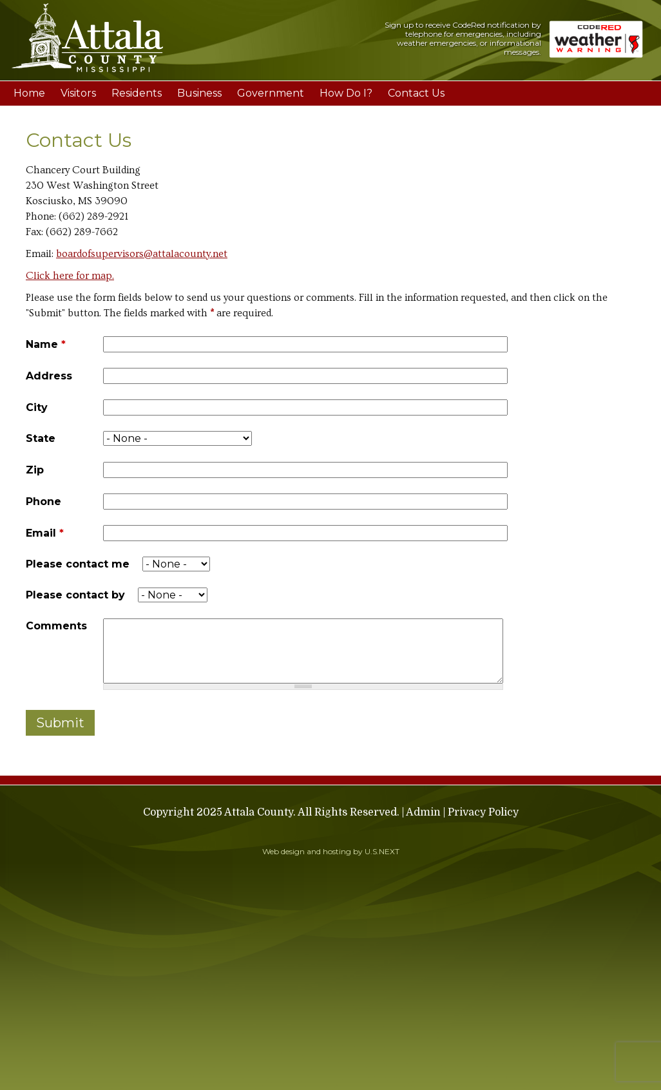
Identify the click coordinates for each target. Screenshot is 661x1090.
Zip (35, 470)
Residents (136, 93)
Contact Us (416, 93)
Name (46, 344)
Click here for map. (70, 276)
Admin (423, 812)
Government (270, 93)
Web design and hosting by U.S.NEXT (330, 851)
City (37, 407)
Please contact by (75, 595)
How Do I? (346, 93)
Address (49, 376)
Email (45, 533)
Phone (43, 501)
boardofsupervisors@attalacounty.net (141, 254)
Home (29, 93)
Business (199, 93)
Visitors (78, 93)
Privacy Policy (483, 812)
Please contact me (77, 564)
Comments (56, 626)
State (40, 438)
